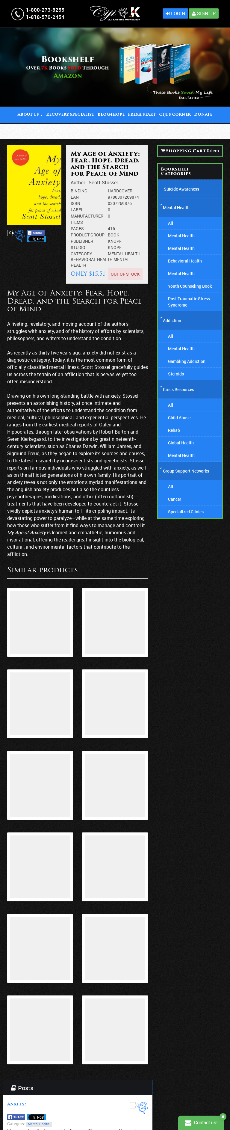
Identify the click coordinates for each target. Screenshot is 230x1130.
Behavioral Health (92, 259)
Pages (77, 228)
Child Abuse (179, 417)
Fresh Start (142, 115)
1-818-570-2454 (45, 16)
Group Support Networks (186, 471)
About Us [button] (30, 115)
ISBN (75, 203)
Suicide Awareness (181, 189)
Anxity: (16, 1104)
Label (77, 209)
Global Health (181, 443)
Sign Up (204, 13)
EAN (75, 197)
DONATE (203, 115)
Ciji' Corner (175, 115)
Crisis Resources (178, 389)
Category (81, 254)
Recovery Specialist (70, 115)
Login (175, 13)
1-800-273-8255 (45, 9)
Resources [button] (115, 131)
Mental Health (124, 254)
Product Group (88, 235)
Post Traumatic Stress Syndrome (189, 302)
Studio (78, 247)
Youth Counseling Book (190, 286)
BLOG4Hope (111, 115)
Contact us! (201, 1123)
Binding (79, 191)
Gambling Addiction (186, 361)
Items (77, 222)
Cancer (174, 499)
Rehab (174, 430)
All (170, 223)
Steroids (176, 374)
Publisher (82, 241)
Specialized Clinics (186, 512)
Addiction (172, 320)
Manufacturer (87, 216)
